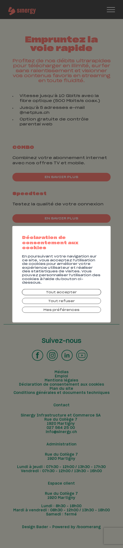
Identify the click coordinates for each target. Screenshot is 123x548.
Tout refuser (61, 301)
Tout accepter (62, 292)
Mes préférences (61, 311)
